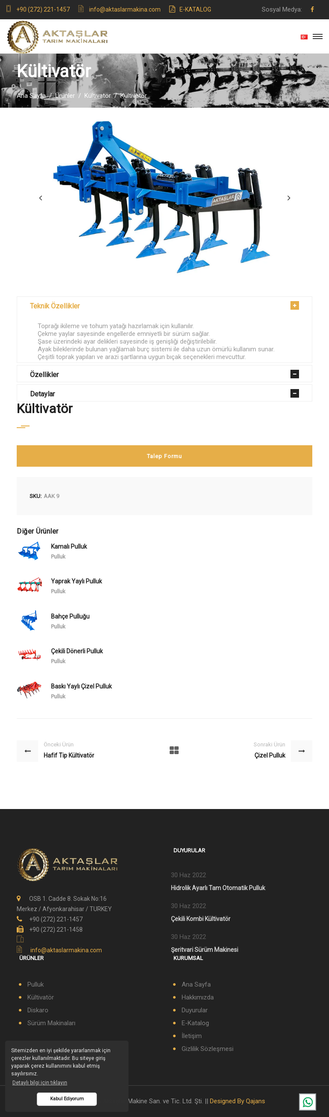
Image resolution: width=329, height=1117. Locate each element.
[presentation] (40, 197)
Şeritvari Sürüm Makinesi (204, 949)
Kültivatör (97, 96)
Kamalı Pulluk (69, 546)
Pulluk (35, 984)
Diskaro (37, 1010)
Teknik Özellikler (55, 306)
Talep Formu (164, 456)
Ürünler (65, 96)
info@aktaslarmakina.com (125, 9)
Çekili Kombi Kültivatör (200, 918)
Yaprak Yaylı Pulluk (76, 581)
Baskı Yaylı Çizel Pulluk (81, 686)
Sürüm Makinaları (51, 1023)
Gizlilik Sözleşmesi (207, 1049)
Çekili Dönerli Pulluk (77, 651)
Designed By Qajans (237, 1101)
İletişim (192, 1036)
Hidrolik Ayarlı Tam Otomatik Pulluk (218, 888)
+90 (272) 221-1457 (43, 9)
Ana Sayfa (31, 96)
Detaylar (42, 394)
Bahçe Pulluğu (70, 616)
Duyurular (195, 1010)
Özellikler (44, 375)
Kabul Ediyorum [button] (67, 1099)
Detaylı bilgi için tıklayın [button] (39, 1083)
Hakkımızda (198, 997)
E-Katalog (190, 9)
